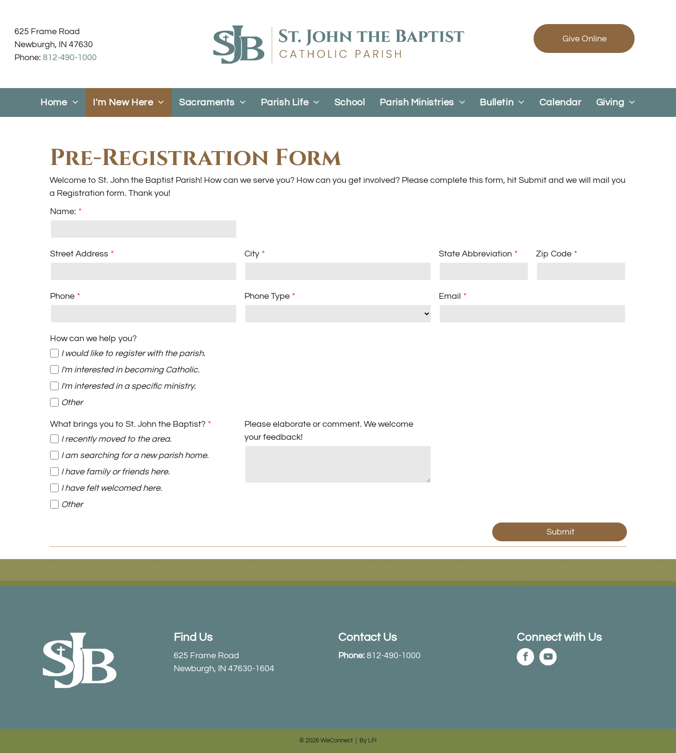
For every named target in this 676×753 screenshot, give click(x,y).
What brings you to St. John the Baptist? (127, 424)
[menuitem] (59, 102)
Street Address (79, 253)
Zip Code (554, 253)
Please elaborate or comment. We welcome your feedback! (328, 431)
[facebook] (525, 658)
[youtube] (548, 658)
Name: (63, 211)
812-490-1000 (70, 57)
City (251, 253)
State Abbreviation (475, 253)
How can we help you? (93, 338)
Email (450, 296)
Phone (62, 296)
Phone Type (267, 296)
